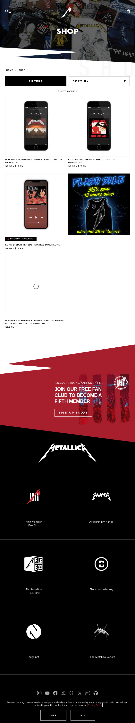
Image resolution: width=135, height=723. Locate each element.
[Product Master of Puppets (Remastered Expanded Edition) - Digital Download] (36, 292)
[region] (67, 212)
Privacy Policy (95, 705)
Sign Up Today (73, 412)
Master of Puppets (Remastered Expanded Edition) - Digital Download (35, 322)
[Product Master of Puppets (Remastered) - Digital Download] (36, 131)
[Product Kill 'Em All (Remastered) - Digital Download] (99, 131)
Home (9, 70)
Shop (22, 70)
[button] (53, 715)
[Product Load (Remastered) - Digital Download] (36, 212)
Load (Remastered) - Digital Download (32, 244)
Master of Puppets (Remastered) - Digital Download (34, 161)
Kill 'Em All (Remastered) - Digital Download (92, 161)
